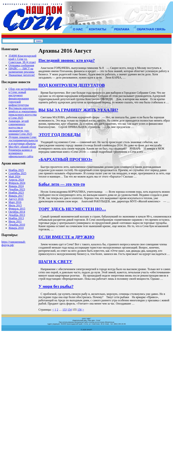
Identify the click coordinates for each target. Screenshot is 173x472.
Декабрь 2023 (17, 189)
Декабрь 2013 (17, 215)
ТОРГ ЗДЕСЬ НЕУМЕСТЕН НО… (72, 209)
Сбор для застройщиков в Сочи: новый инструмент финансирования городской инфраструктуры (23, 96)
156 (79, 309)
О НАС (78, 29)
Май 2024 (14, 176)
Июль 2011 (15, 221)
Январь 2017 (16, 195)
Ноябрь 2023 (16, 192)
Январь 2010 (16, 227)
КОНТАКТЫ (97, 29)
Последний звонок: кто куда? (66, 60)
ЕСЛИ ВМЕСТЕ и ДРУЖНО (66, 237)
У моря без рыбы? (56, 286)
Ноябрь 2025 (16, 170)
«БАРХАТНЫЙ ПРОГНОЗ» (65, 159)
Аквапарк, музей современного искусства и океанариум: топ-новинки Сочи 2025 (20, 127)
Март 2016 (15, 202)
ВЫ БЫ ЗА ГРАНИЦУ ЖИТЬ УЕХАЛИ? (78, 110)
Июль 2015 (15, 205)
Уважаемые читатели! (22, 75)
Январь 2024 (16, 186)
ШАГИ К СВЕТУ (55, 261)
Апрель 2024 (16, 179)
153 (64, 309)
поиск (38, 41)
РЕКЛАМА (121, 29)
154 (69, 309)
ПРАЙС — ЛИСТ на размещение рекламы (21, 70)
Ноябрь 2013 (16, 218)
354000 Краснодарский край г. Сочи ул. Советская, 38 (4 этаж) (22, 59)
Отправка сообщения (21, 65)
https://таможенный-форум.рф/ (13, 243)
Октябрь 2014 (17, 211)
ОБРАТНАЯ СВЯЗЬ (151, 29)
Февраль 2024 (17, 182)
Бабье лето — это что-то (61, 184)
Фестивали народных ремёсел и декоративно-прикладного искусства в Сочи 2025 (23, 113)
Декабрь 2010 (17, 224)
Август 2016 (16, 199)
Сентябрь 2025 (17, 173)
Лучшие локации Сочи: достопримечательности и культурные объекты (23, 140)
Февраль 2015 (17, 208)
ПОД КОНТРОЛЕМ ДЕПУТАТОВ (71, 85)
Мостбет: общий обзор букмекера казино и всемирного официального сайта (22, 151)
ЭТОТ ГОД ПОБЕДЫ (59, 134)
